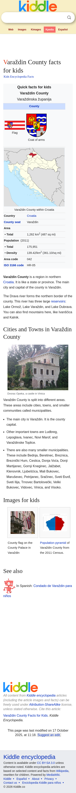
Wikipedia (62, 771)
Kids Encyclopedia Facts (19, 76)
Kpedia (50, 29)
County (34, 106)
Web (10, 29)
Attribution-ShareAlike (44, 704)
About (36, 778)
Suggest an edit (48, 735)
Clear (60, 17)
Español (63, 29)
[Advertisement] (38, 45)
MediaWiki (53, 774)
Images (22, 29)
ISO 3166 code (14, 265)
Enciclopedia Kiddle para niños (41, 782)
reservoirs (58, 301)
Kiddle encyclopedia (41, 695)
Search (69, 17)
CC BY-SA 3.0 (46, 762)
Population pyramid (53, 542)
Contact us (10, 782)
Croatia (31, 215)
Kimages (36, 29)
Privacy (49, 778)
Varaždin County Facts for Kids (25, 715)
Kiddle (7, 778)
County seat (12, 222)
